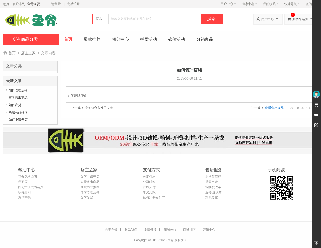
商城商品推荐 (18, 112)
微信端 (310, 4)
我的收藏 (271, 4)
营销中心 (209, 229)
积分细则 (24, 192)
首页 (68, 39)
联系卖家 (211, 197)
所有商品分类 (25, 39)
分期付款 (149, 176)
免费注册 (73, 4)
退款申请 (211, 182)
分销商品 (204, 39)
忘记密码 (24, 197)
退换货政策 (213, 187)
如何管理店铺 (18, 90)
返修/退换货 (213, 192)
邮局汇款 (149, 192)
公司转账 (149, 182)
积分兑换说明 (27, 176)
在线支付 (149, 187)
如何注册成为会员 (30, 187)
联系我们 (131, 229)
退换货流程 (213, 176)
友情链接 (150, 229)
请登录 (56, 4)
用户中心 (228, 4)
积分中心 (120, 39)
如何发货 (15, 105)
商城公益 (170, 229)
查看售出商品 (18, 97)
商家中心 (249, 4)
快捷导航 (292, 4)
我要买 (23, 182)
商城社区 (189, 229)
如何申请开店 (18, 120)
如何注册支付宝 (154, 197)
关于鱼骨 (111, 229)
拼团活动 (148, 39)
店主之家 (28, 53)
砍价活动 (176, 39)
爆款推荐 (92, 39)
